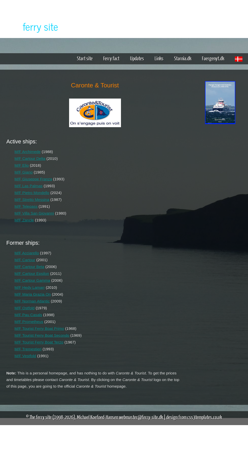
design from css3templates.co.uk (194, 417)
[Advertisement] (220, 205)
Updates (137, 58)
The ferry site (40, 417)
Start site (85, 58)
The (31, 26)
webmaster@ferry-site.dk (141, 417)
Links (159, 58)
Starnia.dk (182, 58)
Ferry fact (113, 58)
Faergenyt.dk (213, 58)
